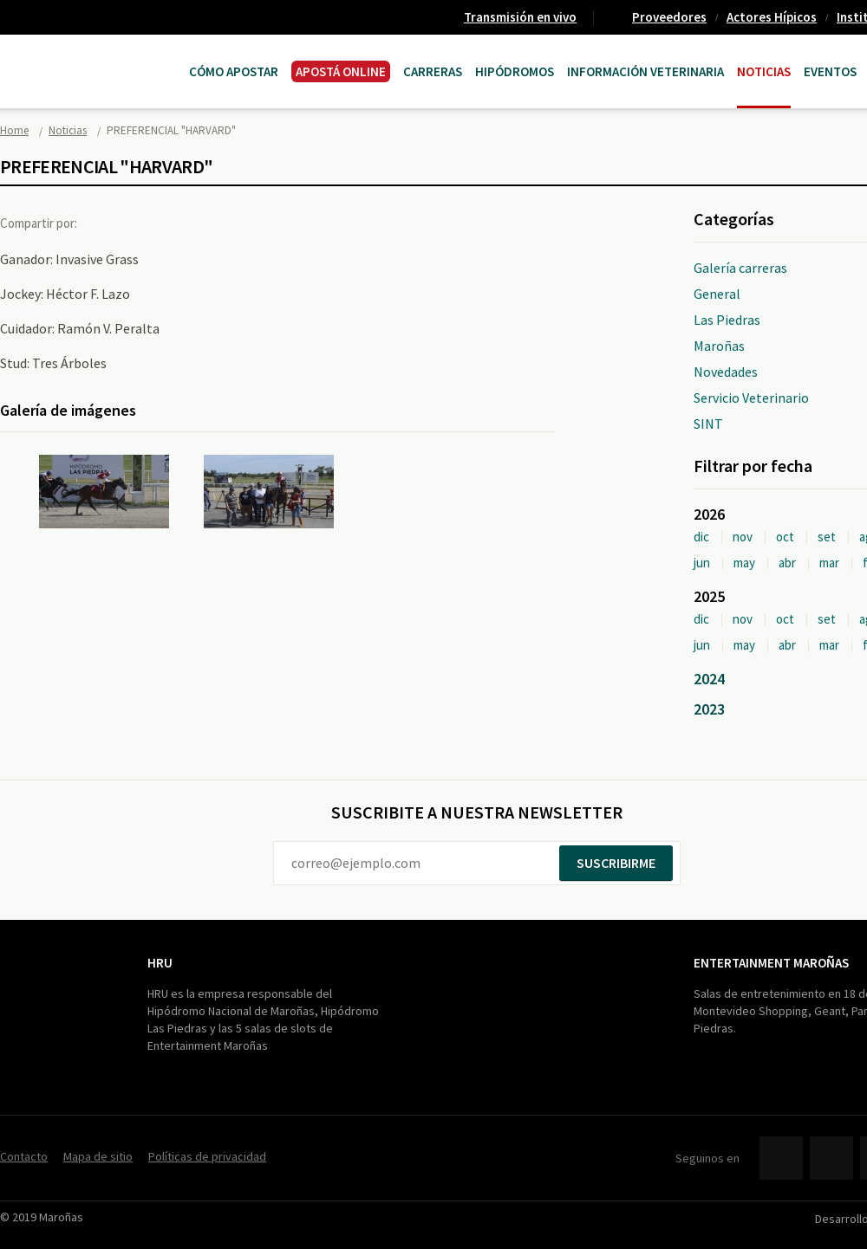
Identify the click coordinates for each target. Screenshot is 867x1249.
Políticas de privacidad (207, 1156)
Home (14, 130)
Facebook (106, 222)
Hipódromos (514, 71)
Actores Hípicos (772, 17)
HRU (160, 963)
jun (702, 562)
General (717, 293)
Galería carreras (740, 267)
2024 (709, 679)
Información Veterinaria (645, 71)
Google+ (177, 222)
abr (787, 562)
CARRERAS (432, 71)
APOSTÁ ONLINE (341, 71)
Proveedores (669, 17)
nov (743, 536)
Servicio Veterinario (751, 397)
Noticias (764, 71)
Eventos (830, 71)
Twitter (142, 222)
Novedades (726, 371)
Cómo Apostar (233, 71)
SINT (708, 423)
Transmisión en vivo (520, 17)
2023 (709, 709)
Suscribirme (616, 862)
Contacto (24, 1156)
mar (829, 562)
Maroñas (719, 345)
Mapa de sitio (98, 1156)
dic (701, 536)
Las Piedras (727, 319)
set (827, 536)
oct (785, 536)
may (744, 562)
